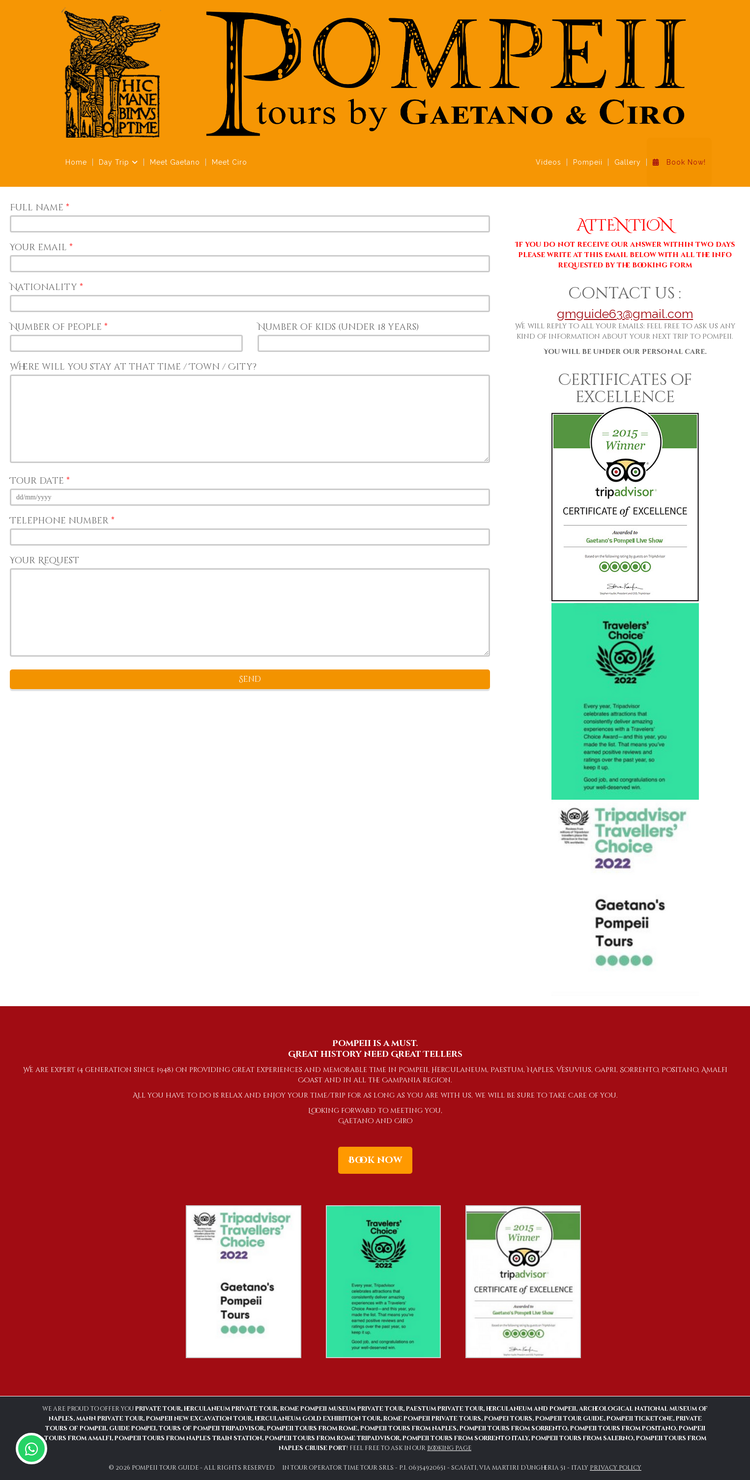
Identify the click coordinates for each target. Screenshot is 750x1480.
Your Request (44, 560)
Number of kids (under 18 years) (338, 327)
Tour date (40, 481)
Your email (41, 247)
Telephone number (62, 521)
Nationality (46, 287)
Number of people (59, 327)
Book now (375, 1160)
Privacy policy (615, 1468)
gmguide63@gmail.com (625, 313)
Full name (39, 208)
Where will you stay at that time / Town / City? (133, 367)
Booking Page (449, 1448)
